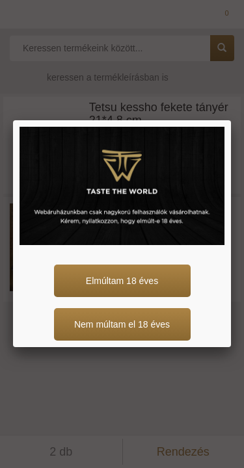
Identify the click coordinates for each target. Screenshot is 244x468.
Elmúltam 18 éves (122, 281)
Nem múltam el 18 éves (122, 324)
